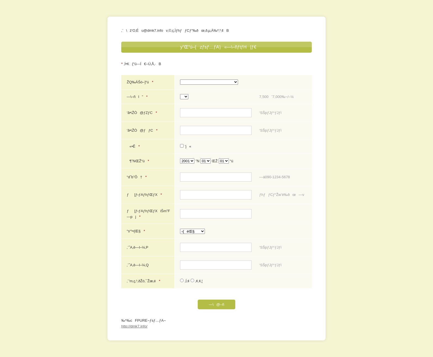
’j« (185, 146)
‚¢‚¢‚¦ (197, 281)
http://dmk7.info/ (134, 326)
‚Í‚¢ (185, 281)
